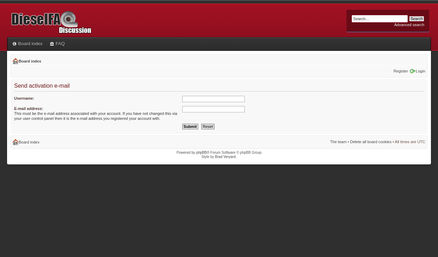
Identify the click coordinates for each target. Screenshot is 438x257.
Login (420, 71)
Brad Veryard (225, 157)
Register (400, 71)
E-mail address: (28, 108)
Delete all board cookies (370, 142)
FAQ (57, 43)
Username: (24, 98)
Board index (27, 43)
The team (338, 142)
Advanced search (409, 25)
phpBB (201, 152)
